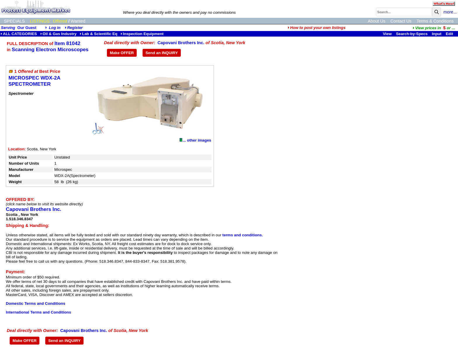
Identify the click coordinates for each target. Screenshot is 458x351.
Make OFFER (122, 53)
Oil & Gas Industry (58, 34)
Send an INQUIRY (161, 53)
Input (437, 34)
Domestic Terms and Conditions (35, 303)
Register (75, 27)
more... (450, 12)
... (434, 28)
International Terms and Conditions (38, 312)
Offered (60, 21)
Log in (54, 27)
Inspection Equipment (142, 34)
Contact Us (401, 21)
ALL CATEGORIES (19, 34)
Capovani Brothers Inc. (180, 42)
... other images (195, 140)
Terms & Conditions (435, 21)
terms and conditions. (242, 235)
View (387, 34)
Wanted (78, 21)
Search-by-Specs (412, 34)
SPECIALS (14, 21)
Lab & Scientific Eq (98, 34)
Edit (450, 34)
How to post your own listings (317, 27)
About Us (376, 21)
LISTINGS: (40, 21)
